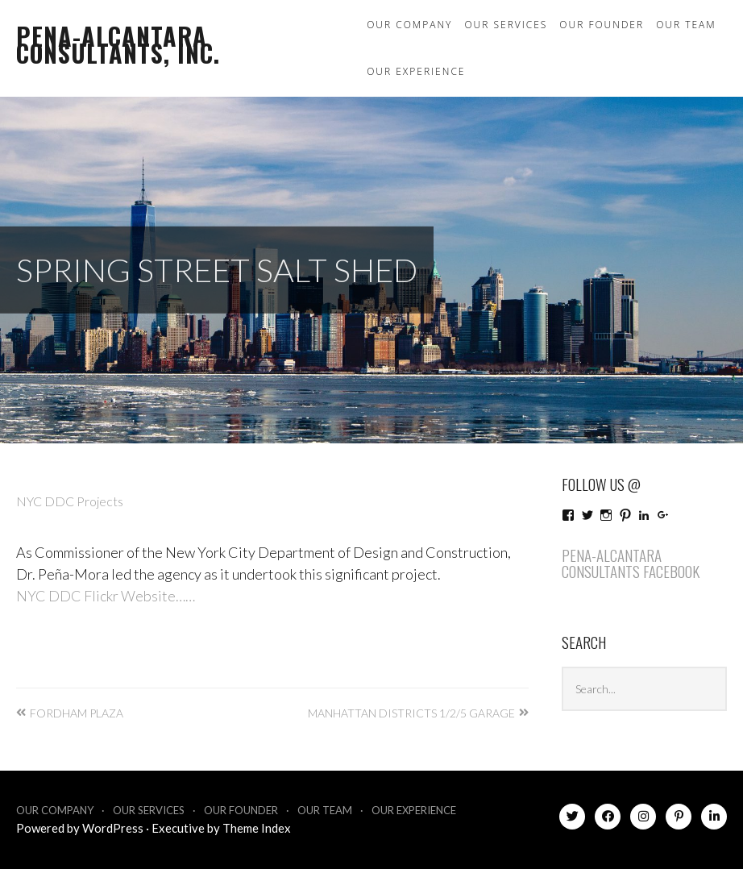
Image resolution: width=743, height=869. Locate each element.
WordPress (112, 828)
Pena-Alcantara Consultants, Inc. (118, 44)
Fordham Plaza (76, 713)
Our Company (409, 24)
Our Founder (601, 24)
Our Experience (416, 71)
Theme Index (256, 828)
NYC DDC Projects (69, 501)
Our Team (686, 24)
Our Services (505, 24)
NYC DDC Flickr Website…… (105, 596)
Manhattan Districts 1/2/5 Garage (411, 713)
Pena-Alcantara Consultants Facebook (630, 563)
